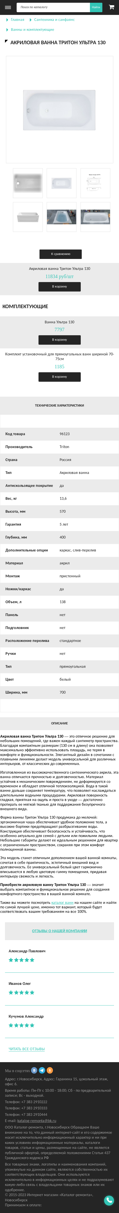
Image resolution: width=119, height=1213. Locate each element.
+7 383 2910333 (34, 1108)
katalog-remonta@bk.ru (36, 1121)
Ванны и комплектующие (32, 30)
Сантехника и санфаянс (54, 20)
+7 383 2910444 (34, 1115)
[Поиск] (59, 7)
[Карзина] (111, 7)
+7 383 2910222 (34, 1102)
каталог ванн (62, 903)
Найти (96, 7)
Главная (17, 20)
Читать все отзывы (27, 1049)
